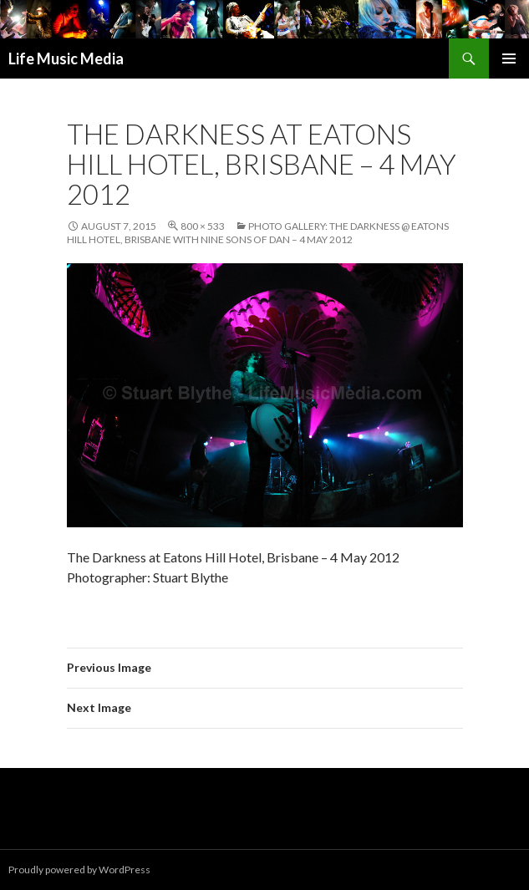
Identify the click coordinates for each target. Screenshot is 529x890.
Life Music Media (66, 58)
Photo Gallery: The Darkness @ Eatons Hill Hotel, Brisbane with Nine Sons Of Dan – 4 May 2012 (258, 233)
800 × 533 (203, 226)
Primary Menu (509, 58)
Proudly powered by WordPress (79, 869)
